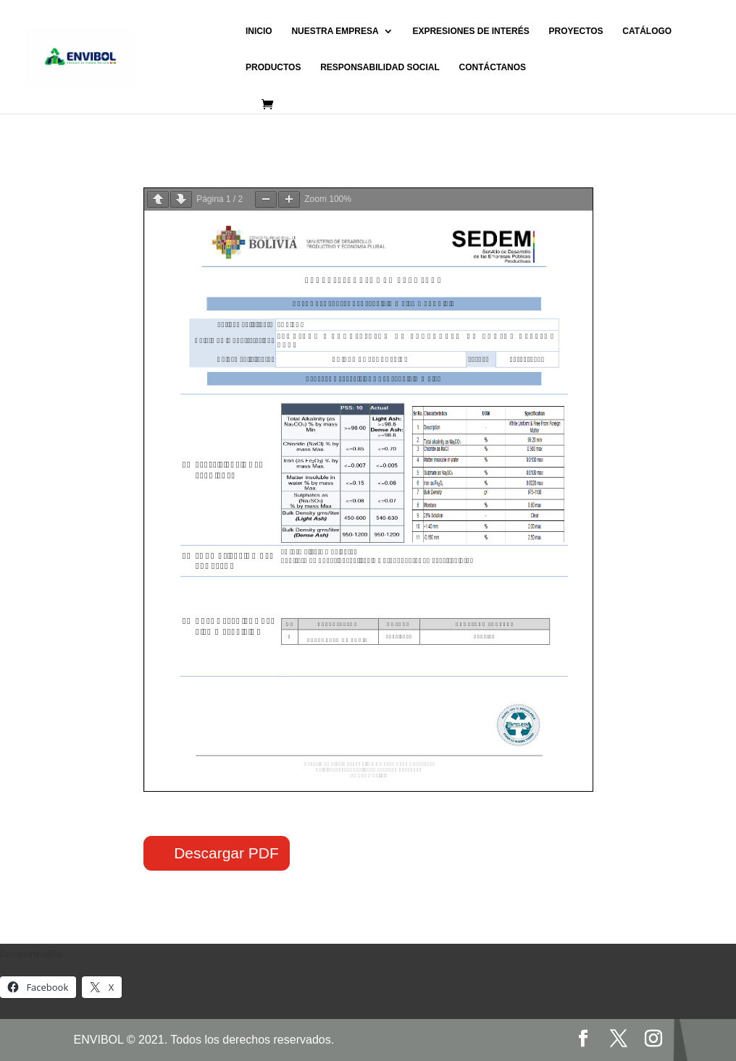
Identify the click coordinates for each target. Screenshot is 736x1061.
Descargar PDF (226, 853)
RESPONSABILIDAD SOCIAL (380, 67)
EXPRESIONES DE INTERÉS (470, 31)
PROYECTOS (575, 31)
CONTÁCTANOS (492, 67)
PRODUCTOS (273, 67)
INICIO (259, 31)
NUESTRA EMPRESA (334, 31)
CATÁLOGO (647, 31)
